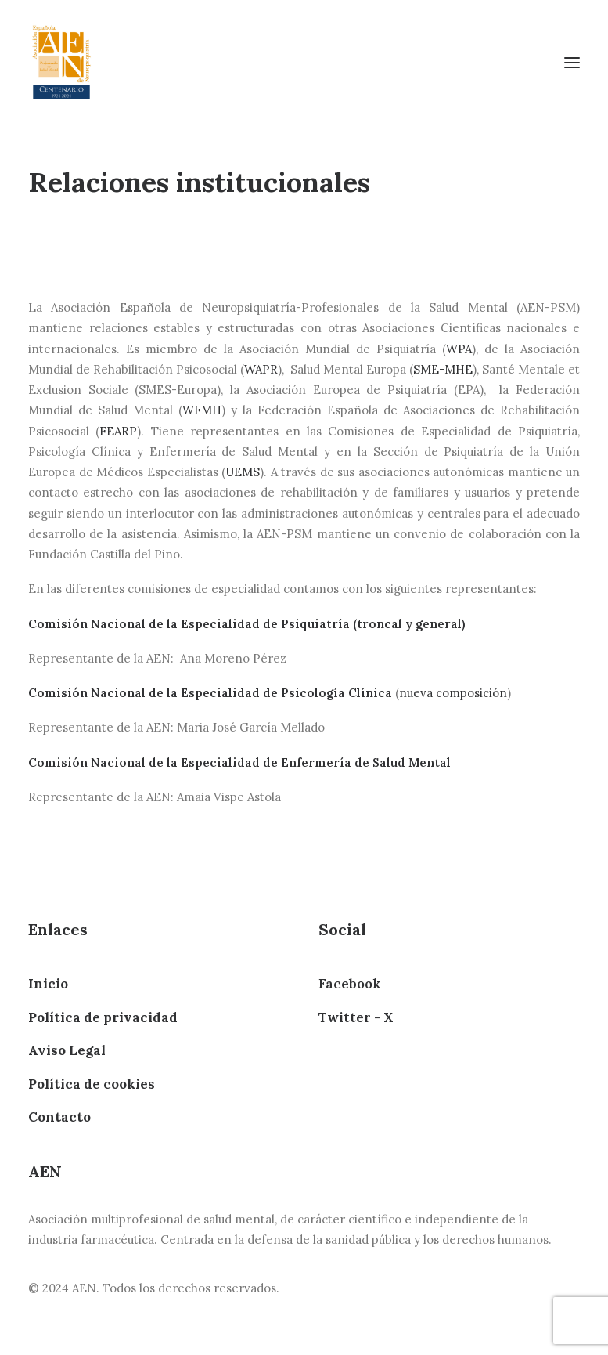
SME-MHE (443, 369)
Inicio (48, 983)
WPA (459, 348)
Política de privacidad (103, 1017)
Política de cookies (91, 1084)
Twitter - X (355, 1017)
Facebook (349, 983)
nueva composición (453, 692)
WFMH (201, 410)
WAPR (261, 369)
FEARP (118, 431)
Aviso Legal (67, 1050)
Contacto (59, 1117)
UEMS (242, 471)
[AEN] (61, 62)
